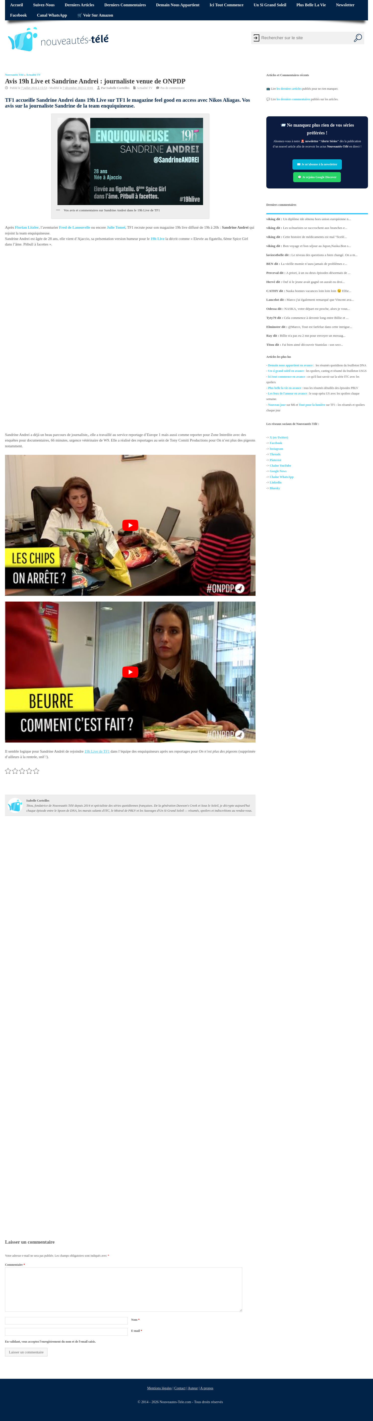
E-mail (136, 1331)
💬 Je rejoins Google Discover (317, 177)
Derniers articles (79, 5)
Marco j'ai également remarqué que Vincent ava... (320, 300)
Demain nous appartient (178, 5)
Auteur (193, 1388)
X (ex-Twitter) (279, 437)
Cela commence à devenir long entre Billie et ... (316, 318)
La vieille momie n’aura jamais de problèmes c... (314, 264)
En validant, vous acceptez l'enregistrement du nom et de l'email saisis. (50, 1341)
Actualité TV (33, 74)
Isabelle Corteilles (118, 88)
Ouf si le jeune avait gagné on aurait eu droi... (314, 282)
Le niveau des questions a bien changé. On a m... (324, 255)
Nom (135, 1319)
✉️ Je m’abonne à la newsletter (317, 164)
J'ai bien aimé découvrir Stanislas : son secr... (312, 345)
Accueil (16, 5)
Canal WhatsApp (52, 15)
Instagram (276, 449)
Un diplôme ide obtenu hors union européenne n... (317, 219)
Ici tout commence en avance (286, 376)
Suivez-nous (43, 5)
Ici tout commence (226, 5)
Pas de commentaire (172, 88)
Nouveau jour (277, 405)
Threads (275, 454)
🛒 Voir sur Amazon (95, 15)
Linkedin (276, 482)
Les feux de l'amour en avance (287, 393)
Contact (179, 1388)
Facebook (18, 15)
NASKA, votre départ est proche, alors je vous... (317, 309)
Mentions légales (159, 1388)
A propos (206, 1388)
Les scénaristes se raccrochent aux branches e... (315, 228)
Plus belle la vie (311, 5)
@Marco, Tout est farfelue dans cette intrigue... (320, 327)
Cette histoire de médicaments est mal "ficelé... (315, 237)
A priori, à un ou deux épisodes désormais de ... (318, 273)
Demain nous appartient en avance (290, 365)
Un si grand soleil (270, 5)
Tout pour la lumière (312, 405)
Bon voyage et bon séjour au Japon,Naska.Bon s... (317, 246)
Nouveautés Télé (14, 74)
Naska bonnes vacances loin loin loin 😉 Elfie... (318, 291)
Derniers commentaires (125, 5)
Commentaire (15, 1264)
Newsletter (345, 5)
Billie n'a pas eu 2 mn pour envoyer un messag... (313, 335)
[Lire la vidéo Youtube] (130, 525)
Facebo (274, 443)
